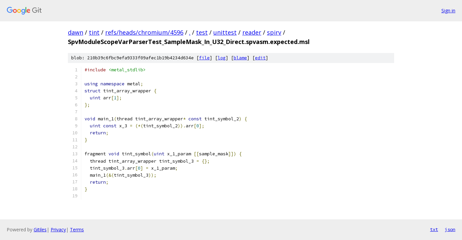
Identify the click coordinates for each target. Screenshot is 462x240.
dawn (75, 32)
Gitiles (40, 229)
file (204, 58)
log (222, 58)
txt (434, 229)
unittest (225, 32)
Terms (77, 229)
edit (260, 58)
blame (240, 58)
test (202, 32)
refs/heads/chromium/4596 (144, 32)
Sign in (448, 10)
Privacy (58, 229)
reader (251, 32)
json (450, 229)
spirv (274, 32)
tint (94, 32)
